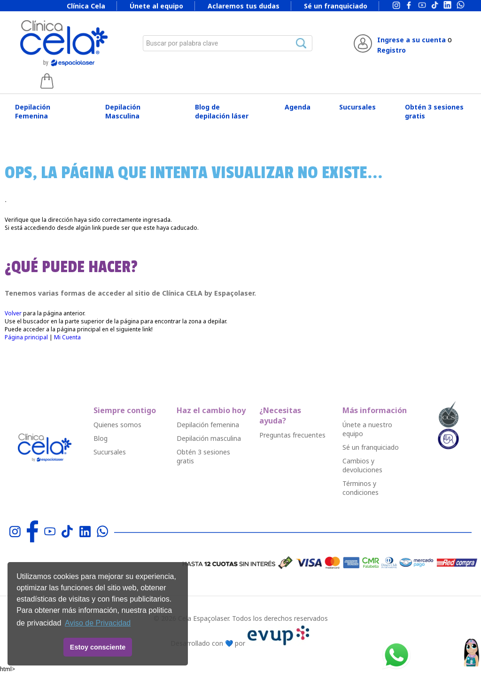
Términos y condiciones (360, 488)
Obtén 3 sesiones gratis (434, 111)
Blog (100, 438)
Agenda (297, 106)
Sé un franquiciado (335, 5)
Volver (13, 313)
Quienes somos (117, 424)
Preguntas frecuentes (292, 434)
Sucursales (357, 106)
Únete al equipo (156, 5)
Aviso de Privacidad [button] (98, 623)
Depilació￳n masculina (209, 438)
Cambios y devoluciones (362, 465)
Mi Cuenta (67, 337)
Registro (391, 50)
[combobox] (228, 43)
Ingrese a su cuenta (411, 39)
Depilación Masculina (122, 111)
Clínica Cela (86, 5)
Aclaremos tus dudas (243, 5)
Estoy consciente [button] (97, 647)
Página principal (26, 337)
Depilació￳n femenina (208, 424)
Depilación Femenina (32, 111)
